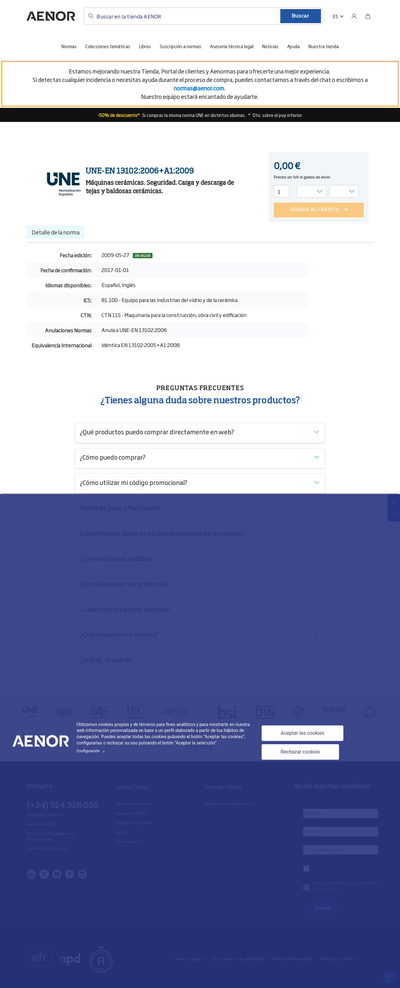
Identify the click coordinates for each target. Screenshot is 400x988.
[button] (338, 16)
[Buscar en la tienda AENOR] (203, 16)
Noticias (270, 46)
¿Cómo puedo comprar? (113, 457)
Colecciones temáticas (107, 46)
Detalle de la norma (56, 232)
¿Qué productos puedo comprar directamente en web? (157, 431)
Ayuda (293, 46)
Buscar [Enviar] (300, 16)
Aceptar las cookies (302, 733)
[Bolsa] (367, 16)
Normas (69, 46)
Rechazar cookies (300, 752)
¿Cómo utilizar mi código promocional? (134, 482)
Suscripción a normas (180, 46)
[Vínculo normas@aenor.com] (199, 88)
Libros (145, 46)
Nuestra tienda (323, 46)
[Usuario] (354, 16)
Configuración (92, 751)
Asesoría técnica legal (231, 46)
